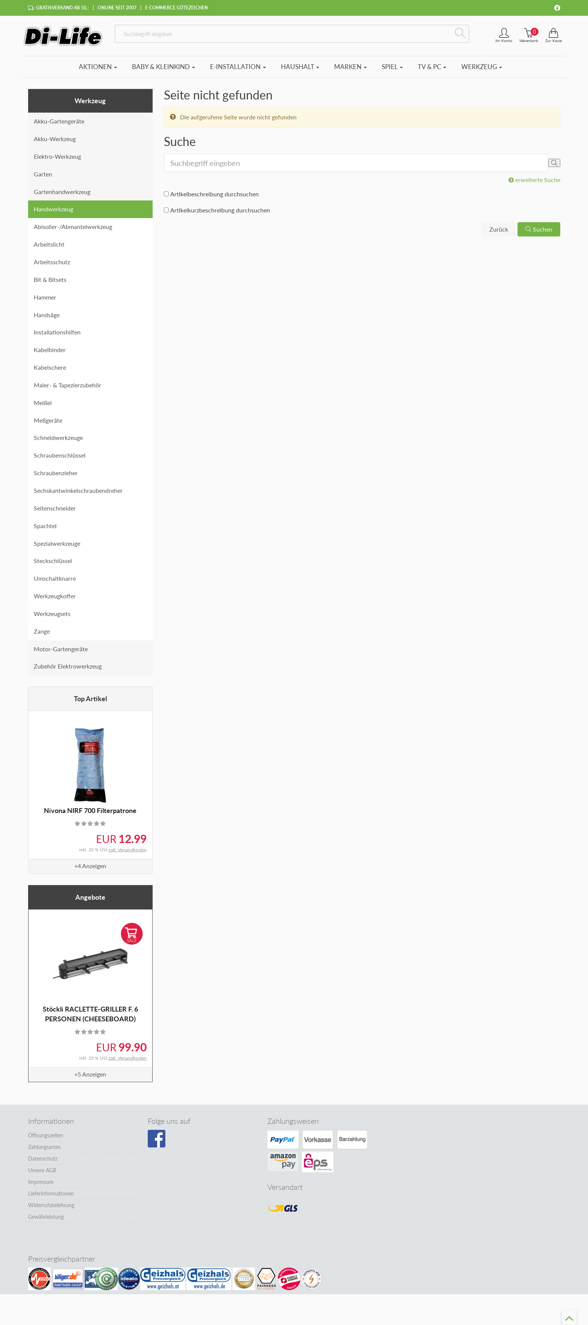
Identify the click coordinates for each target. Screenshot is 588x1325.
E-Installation (238, 67)
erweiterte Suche (534, 179)
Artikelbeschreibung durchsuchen (214, 193)
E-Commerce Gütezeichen (176, 8)
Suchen (538, 229)
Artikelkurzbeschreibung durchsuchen (220, 210)
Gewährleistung (46, 1217)
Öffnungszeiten (45, 1135)
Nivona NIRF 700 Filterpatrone (90, 810)
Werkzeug (481, 67)
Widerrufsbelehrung (51, 1205)
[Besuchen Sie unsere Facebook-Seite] (156, 1139)
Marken (350, 67)
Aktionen (98, 67)
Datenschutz (42, 1158)
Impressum (41, 1182)
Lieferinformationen (51, 1193)
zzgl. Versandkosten (127, 849)
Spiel (392, 67)
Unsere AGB (42, 1170)
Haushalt (300, 67)
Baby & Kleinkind (163, 67)
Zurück (498, 229)
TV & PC (432, 67)
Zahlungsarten (44, 1147)
